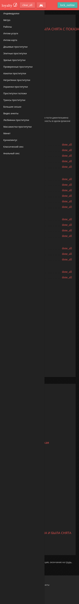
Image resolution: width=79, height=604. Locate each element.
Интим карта (10, 40)
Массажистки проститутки (17, 126)
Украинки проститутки (15, 86)
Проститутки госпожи (15, 93)
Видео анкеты (10, 113)
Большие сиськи (12, 106)
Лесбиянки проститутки (16, 120)
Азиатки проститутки (14, 73)
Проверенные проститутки (18, 66)
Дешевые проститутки (15, 46)
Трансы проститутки (14, 100)
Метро (6, 20)
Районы (7, 26)
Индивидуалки (11, 13)
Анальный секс (11, 153)
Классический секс (13, 146)
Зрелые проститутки (14, 60)
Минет (6, 133)
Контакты (44, 584)
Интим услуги (10, 33)
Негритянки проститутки (16, 80)
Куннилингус (10, 140)
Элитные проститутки (15, 53)
